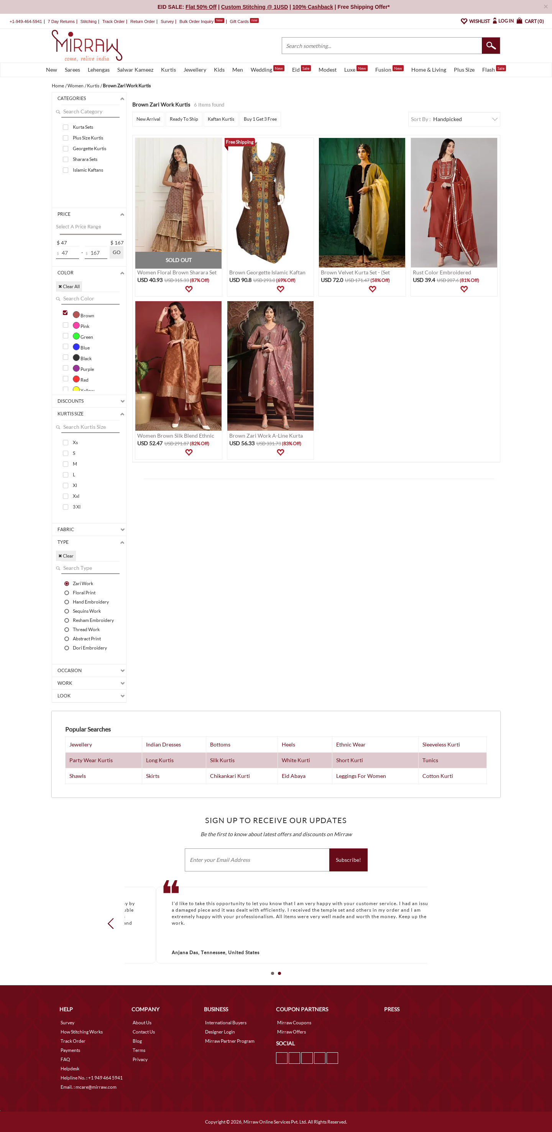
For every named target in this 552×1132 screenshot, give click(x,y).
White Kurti (296, 760)
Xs (75, 442)
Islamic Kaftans (88, 170)
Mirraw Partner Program (230, 1041)
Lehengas (99, 69)
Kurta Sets (83, 127)
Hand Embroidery (91, 601)
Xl (75, 485)
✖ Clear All (69, 286)
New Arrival (148, 119)
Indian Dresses (163, 744)
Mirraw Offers (291, 1032)
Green (83, 336)
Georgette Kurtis (89, 148)
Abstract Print (87, 638)
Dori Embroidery (90, 647)
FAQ (65, 1059)
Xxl (76, 496)
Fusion (389, 69)
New (51, 69)
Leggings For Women (361, 776)
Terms (139, 1050)
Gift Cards (244, 21)
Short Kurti (349, 760)
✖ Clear (66, 556)
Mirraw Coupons (294, 1022)
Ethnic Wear (351, 744)
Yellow (83, 389)
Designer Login (220, 1032)
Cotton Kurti (437, 776)
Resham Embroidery (93, 620)
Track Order (113, 21)
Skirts (152, 776)
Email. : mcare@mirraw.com (89, 1087)
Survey (167, 21)
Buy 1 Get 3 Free (260, 119)
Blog (137, 1041)
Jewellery (195, 69)
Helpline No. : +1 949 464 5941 (92, 1078)
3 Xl (76, 507)
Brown (83, 314)
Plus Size (464, 69)
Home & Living (428, 69)
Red (81, 379)
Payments (70, 1050)
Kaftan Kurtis (221, 119)
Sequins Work (87, 611)
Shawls (77, 776)
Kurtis (168, 69)
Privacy (140, 1059)
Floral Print (84, 592)
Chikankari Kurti (230, 776)
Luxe (356, 69)
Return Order (142, 21)
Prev (113, 923)
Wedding (267, 69)
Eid (301, 69)
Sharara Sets (85, 159)
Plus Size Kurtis (88, 138)
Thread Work (86, 629)
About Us (142, 1022)
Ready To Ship (184, 119)
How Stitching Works (82, 1032)
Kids (219, 69)
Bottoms (220, 744)
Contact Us (144, 1032)
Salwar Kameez (135, 69)
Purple (83, 368)
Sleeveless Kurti (441, 744)
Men (237, 69)
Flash (494, 69)
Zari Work (83, 583)
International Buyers (225, 1022)
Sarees (72, 69)
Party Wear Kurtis (91, 760)
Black (82, 357)
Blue (81, 346)
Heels (288, 744)
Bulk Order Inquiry (196, 21)
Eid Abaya (294, 776)
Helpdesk (70, 1068)
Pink (81, 325)
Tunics (430, 760)
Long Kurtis (160, 760)
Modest (328, 69)
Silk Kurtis (222, 760)
